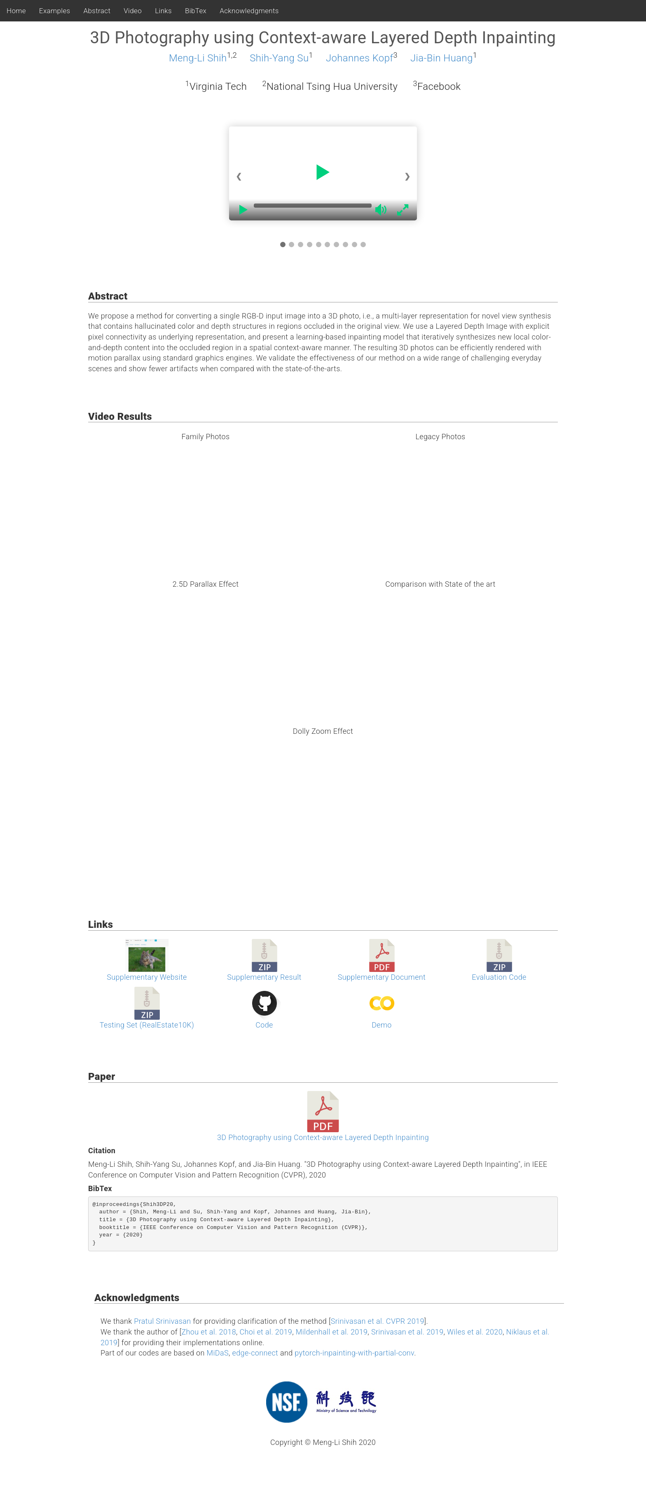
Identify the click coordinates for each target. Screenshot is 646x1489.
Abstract (97, 11)
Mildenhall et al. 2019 (332, 1331)
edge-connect (255, 1353)
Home (16, 11)
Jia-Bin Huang (441, 58)
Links (163, 11)
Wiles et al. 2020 (475, 1331)
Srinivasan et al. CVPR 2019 (377, 1321)
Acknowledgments (249, 11)
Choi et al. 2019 (266, 1331)
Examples (54, 11)
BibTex (195, 11)
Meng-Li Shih (198, 58)
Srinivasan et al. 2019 (407, 1331)
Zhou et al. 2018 (208, 1331)
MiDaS (218, 1353)
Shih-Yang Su (279, 58)
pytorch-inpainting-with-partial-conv (354, 1353)
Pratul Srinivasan (162, 1321)
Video (133, 11)
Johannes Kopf (359, 58)
